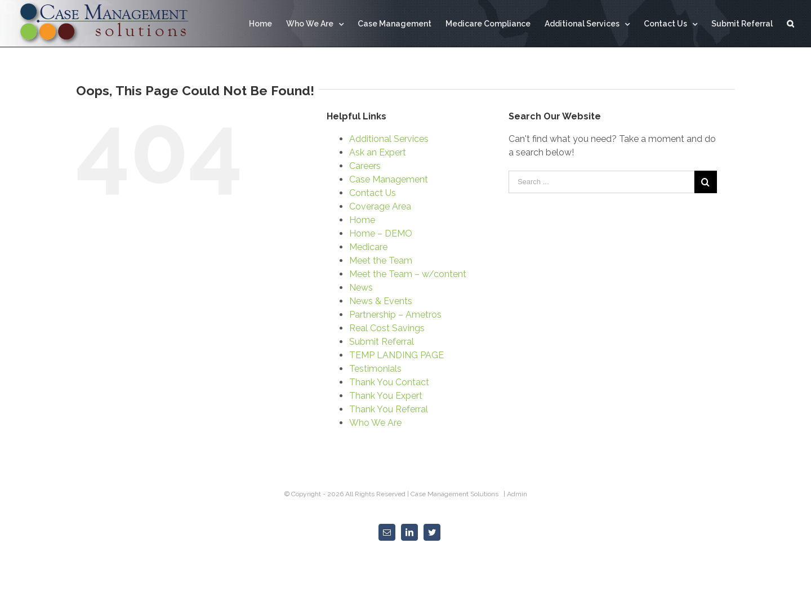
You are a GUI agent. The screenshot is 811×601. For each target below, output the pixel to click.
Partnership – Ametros (395, 314)
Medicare (368, 247)
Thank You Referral (388, 409)
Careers (365, 166)
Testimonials (375, 368)
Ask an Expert (377, 152)
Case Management (388, 179)
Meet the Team (380, 260)
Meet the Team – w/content (407, 274)
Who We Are (375, 422)
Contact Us (372, 193)
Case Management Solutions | (459, 494)
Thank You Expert (385, 395)
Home (362, 220)
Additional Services (389, 138)
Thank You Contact (389, 382)
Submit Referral (381, 341)
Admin (517, 494)
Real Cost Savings (387, 328)
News (361, 287)
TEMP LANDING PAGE (396, 355)
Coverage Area (380, 206)
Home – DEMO (380, 233)
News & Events (380, 301)
